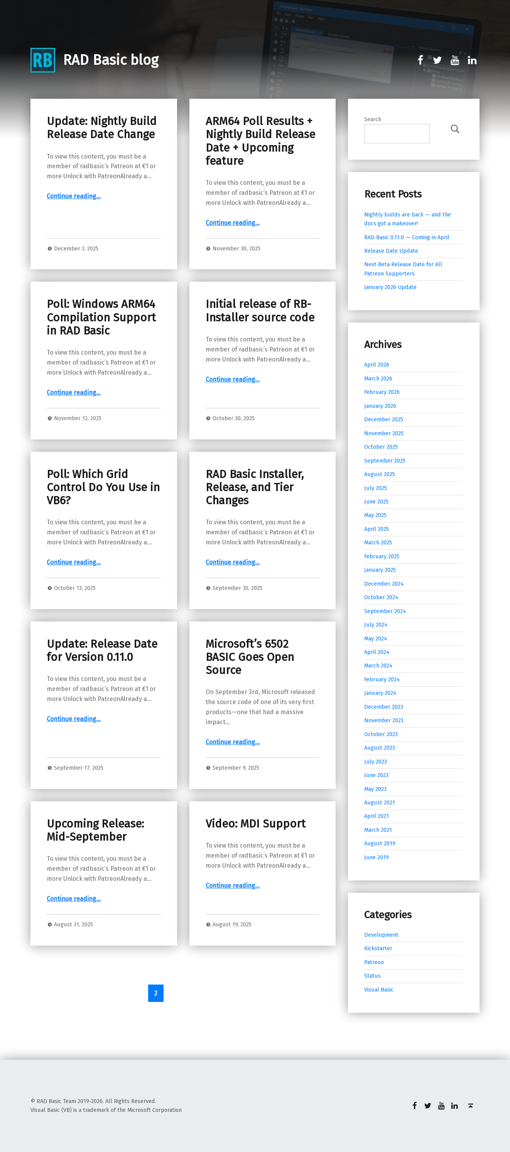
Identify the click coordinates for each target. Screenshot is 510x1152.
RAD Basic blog (110, 60)
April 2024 (377, 652)
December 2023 (383, 706)
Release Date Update (391, 250)
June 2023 (376, 775)
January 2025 (380, 569)
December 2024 (384, 583)
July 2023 (375, 761)
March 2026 (378, 378)
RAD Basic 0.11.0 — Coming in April (406, 237)
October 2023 (381, 734)
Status (372, 975)
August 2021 (379, 802)
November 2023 (384, 720)
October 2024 (381, 597)
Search (372, 119)
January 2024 (380, 692)
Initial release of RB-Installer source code (260, 310)
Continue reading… (74, 196)
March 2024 (378, 665)
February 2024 (382, 679)
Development (381, 934)
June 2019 (376, 857)
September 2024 (385, 611)
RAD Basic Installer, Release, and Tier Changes (255, 488)
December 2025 (383, 419)
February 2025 (381, 556)
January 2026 (380, 405)
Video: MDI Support (256, 824)
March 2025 (378, 542)
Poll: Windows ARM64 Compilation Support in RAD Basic (101, 317)
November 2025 (384, 433)
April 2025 (376, 528)
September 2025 (384, 460)
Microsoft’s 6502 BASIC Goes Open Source (250, 657)
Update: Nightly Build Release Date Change (102, 128)
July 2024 (376, 624)
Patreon (374, 962)
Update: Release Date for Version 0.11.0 (102, 650)
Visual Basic (378, 989)
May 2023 (375, 788)
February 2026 (382, 392)
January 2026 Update (390, 287)
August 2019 (379, 843)
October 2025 (381, 446)
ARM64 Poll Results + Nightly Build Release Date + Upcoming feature (260, 141)
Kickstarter (378, 948)
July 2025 (375, 488)
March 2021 (378, 829)
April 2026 (376, 364)
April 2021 (376, 815)
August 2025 (379, 474)
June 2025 (376, 501)
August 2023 (379, 747)
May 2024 (375, 638)
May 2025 (375, 515)
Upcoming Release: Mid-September (95, 830)
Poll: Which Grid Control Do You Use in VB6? (103, 488)
